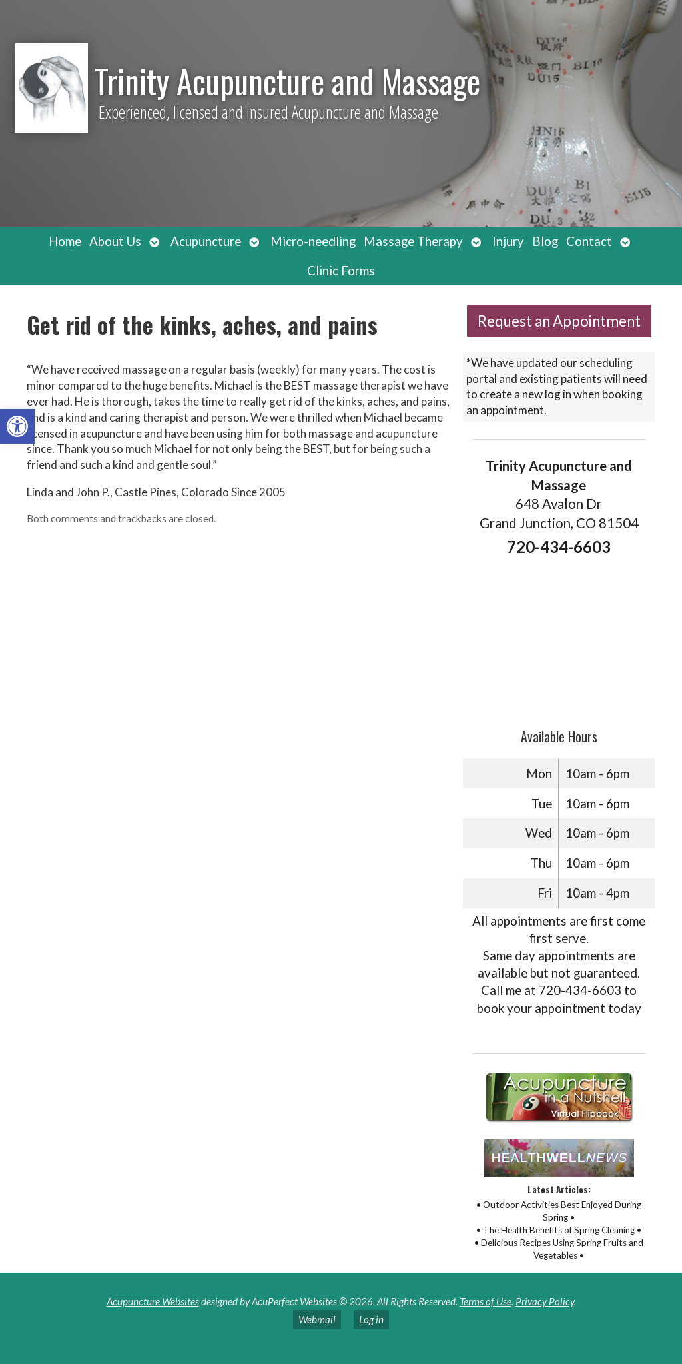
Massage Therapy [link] (413, 241)
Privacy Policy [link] (544, 1301)
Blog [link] (545, 241)
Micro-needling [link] (313, 241)
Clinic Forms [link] (341, 270)
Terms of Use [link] (486, 1301)
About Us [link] (115, 241)
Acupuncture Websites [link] (153, 1301)
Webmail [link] (317, 1319)
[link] (17, 426)
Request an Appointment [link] (559, 321)
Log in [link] (371, 1319)
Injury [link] (508, 241)
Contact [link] (589, 241)
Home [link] (65, 241)
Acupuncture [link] (205, 241)
